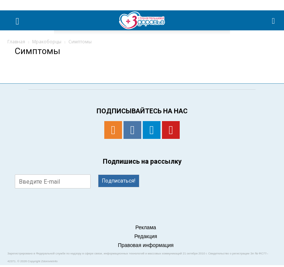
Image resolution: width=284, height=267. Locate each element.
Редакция (145, 236)
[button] (273, 20)
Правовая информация (146, 245)
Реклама (145, 227)
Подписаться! (118, 181)
